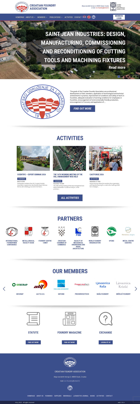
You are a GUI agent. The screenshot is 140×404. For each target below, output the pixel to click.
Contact (78, 17)
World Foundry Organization (95, 237)
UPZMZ (111, 236)
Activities (69, 17)
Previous (5, 289)
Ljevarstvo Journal (80, 396)
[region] (70, 50)
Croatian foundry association (43, 7)
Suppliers (57, 396)
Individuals (67, 396)
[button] (70, 50)
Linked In (93, 17)
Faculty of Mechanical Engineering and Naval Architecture (78, 240)
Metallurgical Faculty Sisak (28, 237)
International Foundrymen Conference (12, 238)
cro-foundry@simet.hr (102, 8)
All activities (70, 197)
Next (135, 289)
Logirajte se (105, 342)
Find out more (82, 108)
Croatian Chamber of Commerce (61, 238)
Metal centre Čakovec (128, 237)
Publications (55, 17)
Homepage (20, 17)
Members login (119, 17)
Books (92, 396)
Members (41, 17)
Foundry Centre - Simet (45, 237)
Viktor (123, 402)
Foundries (48, 396)
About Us (29, 17)
